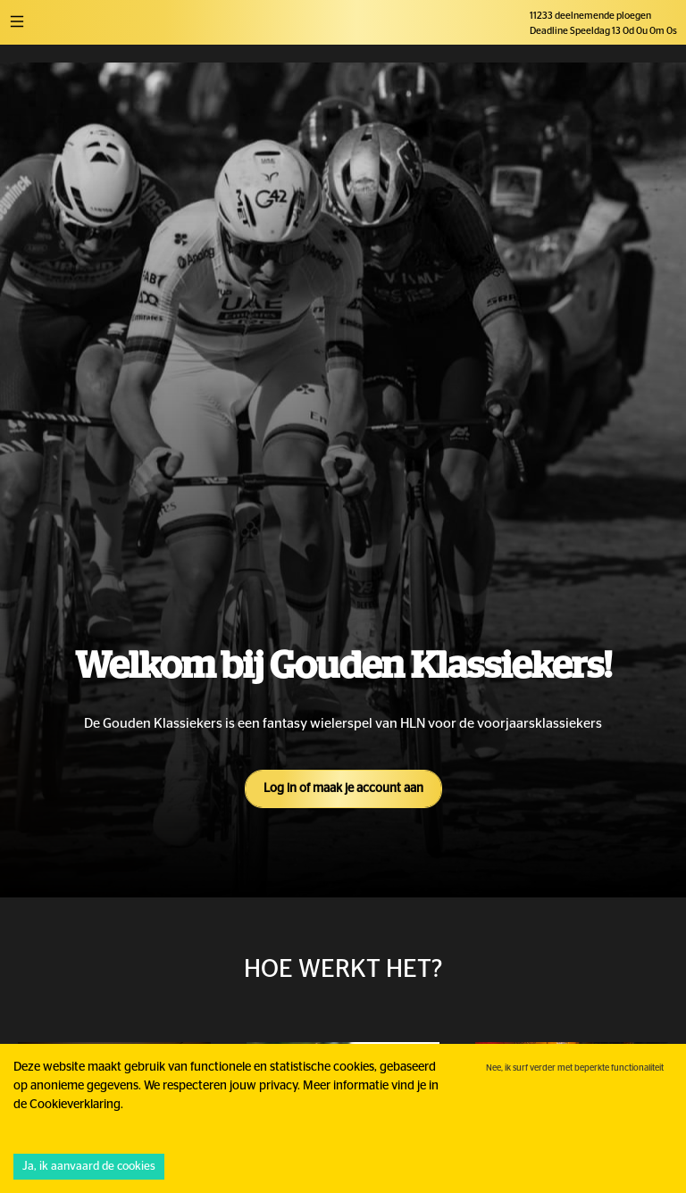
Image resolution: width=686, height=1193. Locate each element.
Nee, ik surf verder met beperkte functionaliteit (575, 1068)
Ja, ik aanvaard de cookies (88, 1166)
